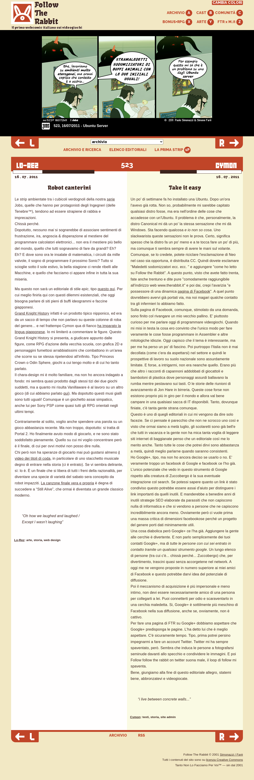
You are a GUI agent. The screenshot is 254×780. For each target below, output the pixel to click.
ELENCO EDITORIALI (127, 150)
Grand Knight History (32, 313)
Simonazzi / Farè (231, 754)
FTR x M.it (230, 22)
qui (65, 393)
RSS (141, 735)
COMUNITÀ (229, 13)
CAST (205, 13)
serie (111, 199)
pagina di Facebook (194, 291)
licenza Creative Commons (224, 759)
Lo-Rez (19, 540)
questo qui (106, 289)
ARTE (205, 22)
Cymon (135, 717)
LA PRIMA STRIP (173, 150)
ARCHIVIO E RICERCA (82, 150)
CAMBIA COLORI (227, 3)
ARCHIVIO (179, 13)
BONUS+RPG (177, 22)
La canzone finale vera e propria (67, 483)
